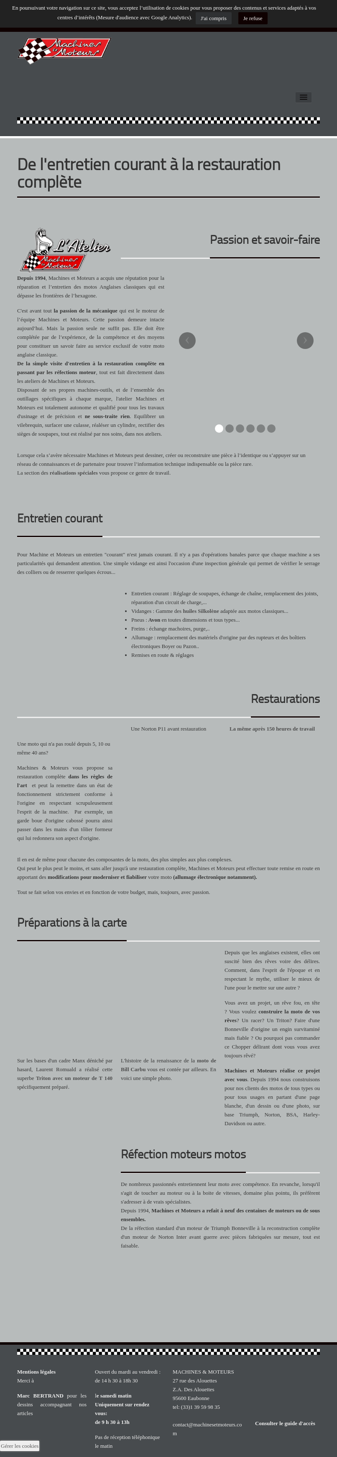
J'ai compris (214, 18)
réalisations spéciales (74, 473)
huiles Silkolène (201, 611)
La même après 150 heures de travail (272, 729)
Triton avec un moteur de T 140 (74, 1078)
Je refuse (253, 18)
